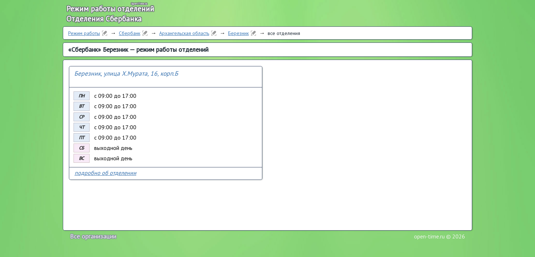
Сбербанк (129, 33)
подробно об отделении (105, 172)
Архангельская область (184, 33)
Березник (238, 33)
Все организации (93, 236)
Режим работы (84, 33)
